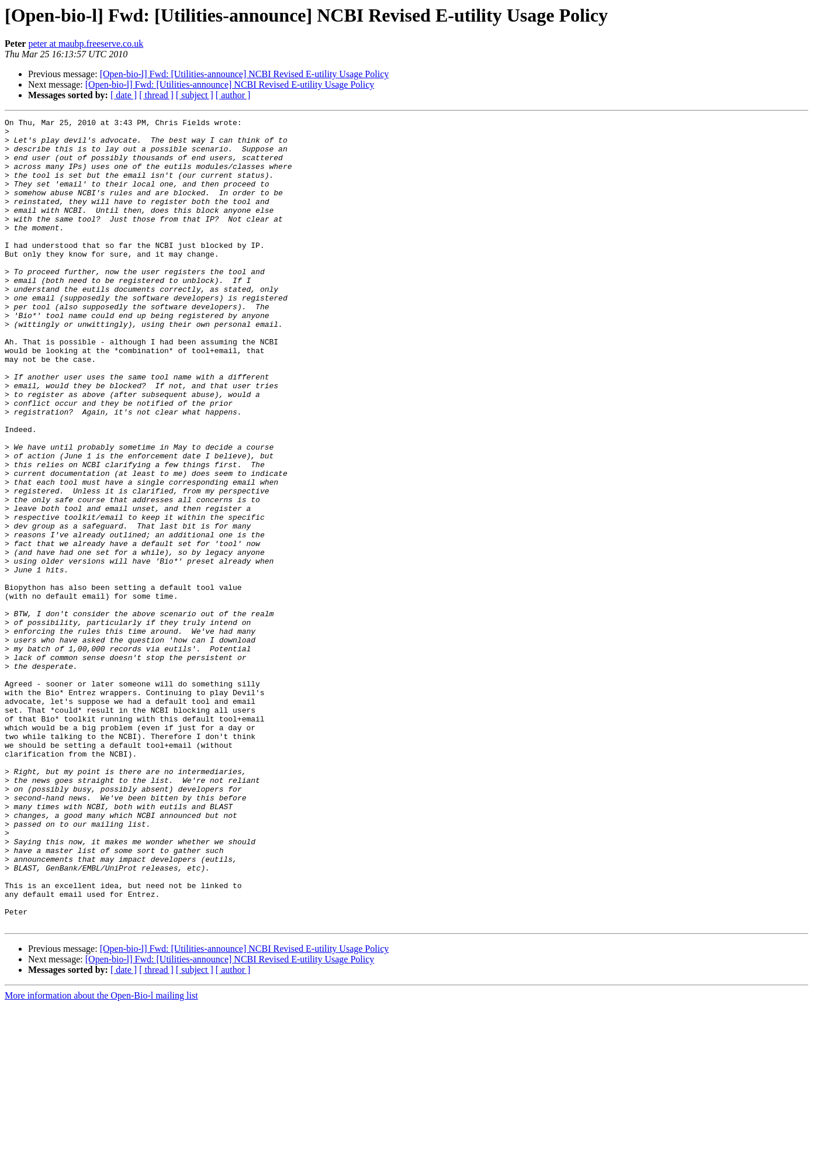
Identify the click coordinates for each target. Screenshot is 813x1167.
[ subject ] (194, 95)
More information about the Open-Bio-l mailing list (101, 1157)
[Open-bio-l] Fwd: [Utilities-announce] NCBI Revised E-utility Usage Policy (244, 74)
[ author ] (233, 95)
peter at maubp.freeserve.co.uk (85, 44)
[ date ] (123, 95)
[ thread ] (156, 95)
